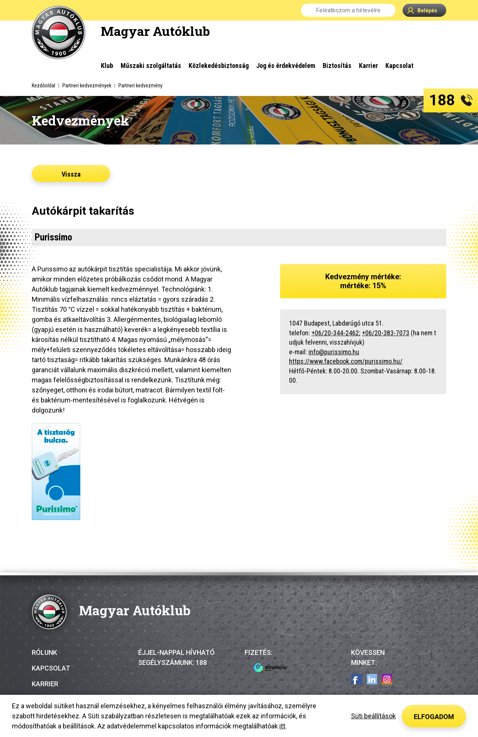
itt (282, 726)
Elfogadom (434, 717)
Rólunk (44, 652)
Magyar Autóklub (155, 30)
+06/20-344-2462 (335, 333)
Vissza (71, 174)
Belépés (422, 10)
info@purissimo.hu (333, 352)
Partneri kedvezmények (86, 85)
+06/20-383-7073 (385, 333)
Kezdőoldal (43, 85)
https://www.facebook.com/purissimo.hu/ (346, 361)
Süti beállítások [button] (373, 716)
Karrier (45, 684)
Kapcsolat (51, 668)
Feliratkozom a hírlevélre (348, 10)
